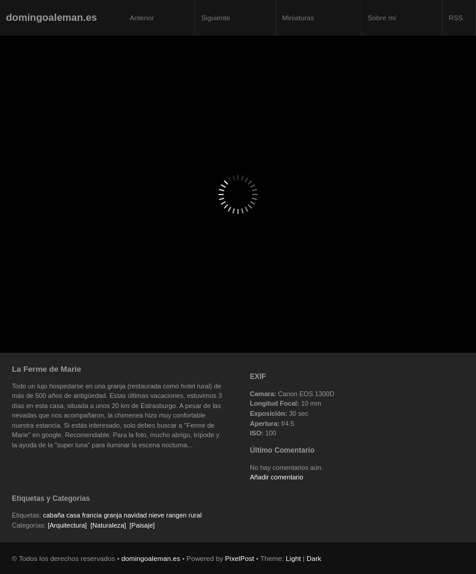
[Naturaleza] (108, 525)
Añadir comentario (276, 477)
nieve (156, 515)
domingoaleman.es (51, 17)
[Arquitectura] (67, 525)
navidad (135, 515)
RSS (456, 17)
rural (195, 515)
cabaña (53, 515)
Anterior (142, 17)
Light (293, 558)
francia (92, 515)
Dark (313, 558)
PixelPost (239, 558)
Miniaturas (298, 17)
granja (113, 515)
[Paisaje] (142, 525)
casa (73, 515)
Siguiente (215, 17)
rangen (176, 515)
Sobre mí (382, 17)
